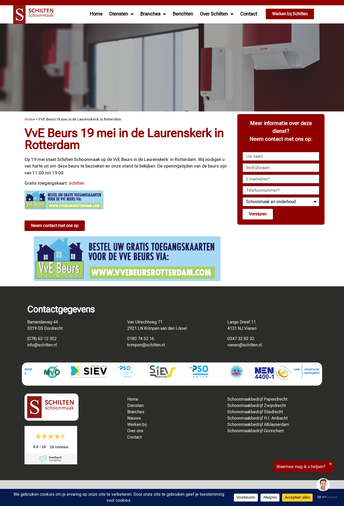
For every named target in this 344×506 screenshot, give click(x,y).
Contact (248, 14)
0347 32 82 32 (240, 338)
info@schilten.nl (42, 344)
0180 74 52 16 (140, 338)
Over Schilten (216, 14)
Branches (153, 14)
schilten (76, 183)
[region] (279, 478)
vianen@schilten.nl (244, 344)
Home (96, 14)
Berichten (183, 14)
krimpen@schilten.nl (146, 344)
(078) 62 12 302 (42, 338)
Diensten (121, 14)
